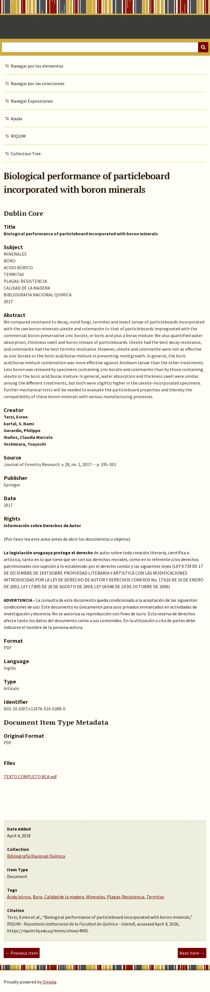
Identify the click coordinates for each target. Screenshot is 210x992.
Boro (37, 897)
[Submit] (203, 47)
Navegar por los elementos (37, 66)
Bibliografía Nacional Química (36, 856)
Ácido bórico (19, 897)
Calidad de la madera (64, 897)
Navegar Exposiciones (32, 101)
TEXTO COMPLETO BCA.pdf (30, 776)
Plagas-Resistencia (125, 897)
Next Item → (192, 953)
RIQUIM (18, 136)
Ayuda (16, 118)
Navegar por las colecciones (38, 83)
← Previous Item (21, 953)
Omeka (49, 982)
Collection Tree (26, 153)
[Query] (105, 47)
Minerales (95, 897)
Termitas (155, 897)
